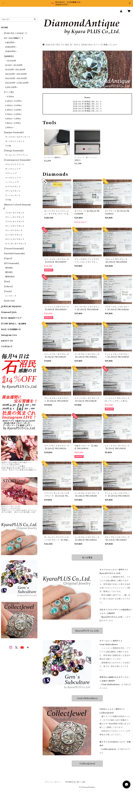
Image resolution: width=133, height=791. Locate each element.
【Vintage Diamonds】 (13, 150)
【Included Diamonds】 (14, 253)
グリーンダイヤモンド (14, 217)
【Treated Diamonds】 (14, 248)
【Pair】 (7, 281)
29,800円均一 (11, 51)
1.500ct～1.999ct (13, 123)
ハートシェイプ (12, 182)
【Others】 (8, 286)
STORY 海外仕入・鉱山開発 (13, 324)
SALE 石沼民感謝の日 (11, 329)
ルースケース (10, 296)
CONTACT (6, 346)
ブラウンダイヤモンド (14, 221)
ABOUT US (7, 341)
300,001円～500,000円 (16, 78)
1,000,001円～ (11, 87)
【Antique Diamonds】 (14, 132)
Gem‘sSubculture (87, 698)
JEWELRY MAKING (11, 306)
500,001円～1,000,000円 (16, 83)
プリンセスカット (12, 191)
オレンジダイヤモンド (14, 226)
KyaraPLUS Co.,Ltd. (87, 630)
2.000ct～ (9, 127)
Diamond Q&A (9, 312)
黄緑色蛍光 (10, 276)
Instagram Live (9, 335)
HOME (4, 27)
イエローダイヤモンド (14, 213)
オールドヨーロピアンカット (17, 137)
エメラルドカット (13, 186)
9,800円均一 (10, 42)
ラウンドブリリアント (14, 164)
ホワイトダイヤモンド (14, 239)
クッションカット (13, 195)
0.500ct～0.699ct (13, 110)
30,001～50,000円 (13, 65)
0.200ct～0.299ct (13, 101)
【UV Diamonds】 (11, 263)
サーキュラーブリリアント (16, 155)
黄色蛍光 (9, 272)
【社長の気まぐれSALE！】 (15, 33)
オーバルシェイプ (12, 169)
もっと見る (87, 557)
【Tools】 (8, 291)
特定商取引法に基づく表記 (75, 782)
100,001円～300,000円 (16, 74)
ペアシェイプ (11, 173)
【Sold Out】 (9, 301)
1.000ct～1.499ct (13, 119)
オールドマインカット (14, 141)
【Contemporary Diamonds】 (17, 160)
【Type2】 (8, 258)
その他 (8, 146)
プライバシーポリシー (53, 782)
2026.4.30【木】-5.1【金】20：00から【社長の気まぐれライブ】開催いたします (80, 45)
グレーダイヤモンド (13, 230)
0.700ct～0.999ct (13, 114)
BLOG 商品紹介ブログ (11, 318)
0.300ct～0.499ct (13, 105)
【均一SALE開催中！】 (13, 38)
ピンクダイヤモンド (13, 235)
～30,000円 (10, 61)
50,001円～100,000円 (15, 69)
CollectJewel (87, 763)
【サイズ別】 (9, 92)
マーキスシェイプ (13, 178)
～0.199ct (9, 96)
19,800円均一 (11, 47)
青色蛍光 (9, 268)
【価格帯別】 (9, 56)
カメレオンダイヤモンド (15, 243)
